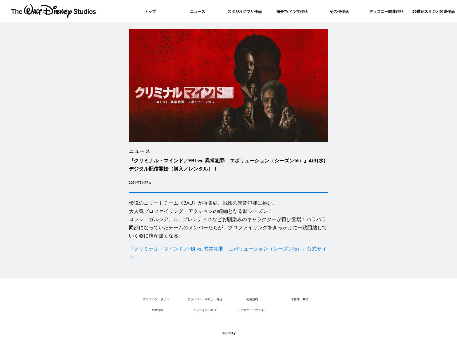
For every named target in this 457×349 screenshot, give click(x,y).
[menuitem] (150, 11)
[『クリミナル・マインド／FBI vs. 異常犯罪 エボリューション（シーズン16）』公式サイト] (228, 253)
